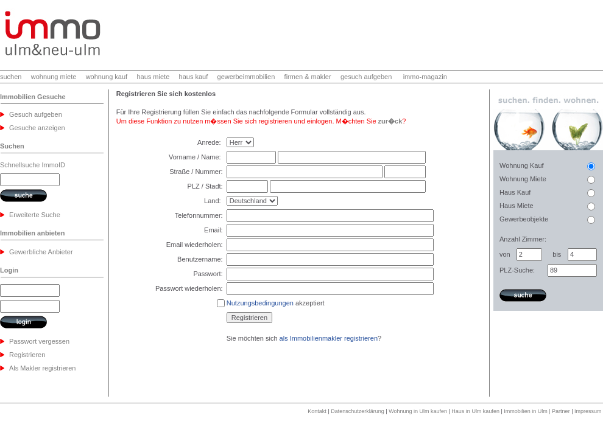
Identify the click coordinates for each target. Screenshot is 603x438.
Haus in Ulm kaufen (475, 411)
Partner (561, 411)
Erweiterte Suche (34, 214)
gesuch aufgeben (366, 76)
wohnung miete (54, 76)
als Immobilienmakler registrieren (329, 338)
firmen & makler (307, 76)
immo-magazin (425, 76)
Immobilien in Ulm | (528, 411)
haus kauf (193, 76)
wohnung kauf (107, 76)
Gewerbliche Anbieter (41, 251)
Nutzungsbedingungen (260, 303)
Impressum (588, 411)
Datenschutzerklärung (357, 411)
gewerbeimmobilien (246, 76)
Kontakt (317, 411)
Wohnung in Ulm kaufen (418, 411)
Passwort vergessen (39, 341)
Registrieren (27, 354)
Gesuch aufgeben (35, 114)
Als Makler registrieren (42, 368)
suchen (10, 76)
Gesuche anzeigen (37, 127)
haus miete (152, 76)
